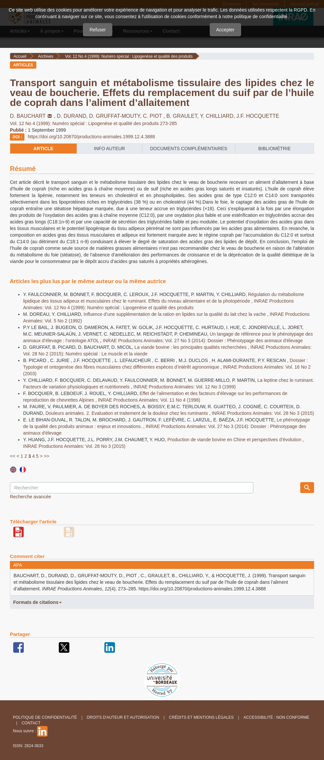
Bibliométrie (274, 148)
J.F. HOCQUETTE (257, 116)
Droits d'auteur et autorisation (123, 717)
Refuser (98, 29)
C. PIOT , (154, 116)
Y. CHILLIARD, (218, 116)
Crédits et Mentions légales (201, 717)
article (43, 148)
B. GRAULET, (183, 116)
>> (46, 456)
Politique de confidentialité (45, 717)
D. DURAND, (73, 116)
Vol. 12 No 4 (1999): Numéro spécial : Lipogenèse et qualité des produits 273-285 (93, 123)
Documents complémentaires (188, 148)
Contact (30, 723)
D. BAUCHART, (33, 116)
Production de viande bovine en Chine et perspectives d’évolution (235, 439)
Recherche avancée (30, 496)
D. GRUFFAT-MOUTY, (116, 116)
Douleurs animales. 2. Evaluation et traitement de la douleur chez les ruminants (127, 413)
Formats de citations (37, 602)
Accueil (20, 56)
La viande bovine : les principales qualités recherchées (191, 347)
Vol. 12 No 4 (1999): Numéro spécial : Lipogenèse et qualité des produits (129, 56)
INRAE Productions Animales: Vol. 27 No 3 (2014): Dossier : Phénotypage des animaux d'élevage (203, 340)
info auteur (109, 148)
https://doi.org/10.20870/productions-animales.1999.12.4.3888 (91, 136)
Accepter (225, 29)
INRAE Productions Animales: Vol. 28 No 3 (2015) (263, 413)
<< (12, 456)
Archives (45, 56)
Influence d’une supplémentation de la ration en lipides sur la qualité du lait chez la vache (175, 314)
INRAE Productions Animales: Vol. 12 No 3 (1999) (184, 386)
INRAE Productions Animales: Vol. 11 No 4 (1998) (149, 400)
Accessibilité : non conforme (276, 717)
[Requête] (131, 487)
